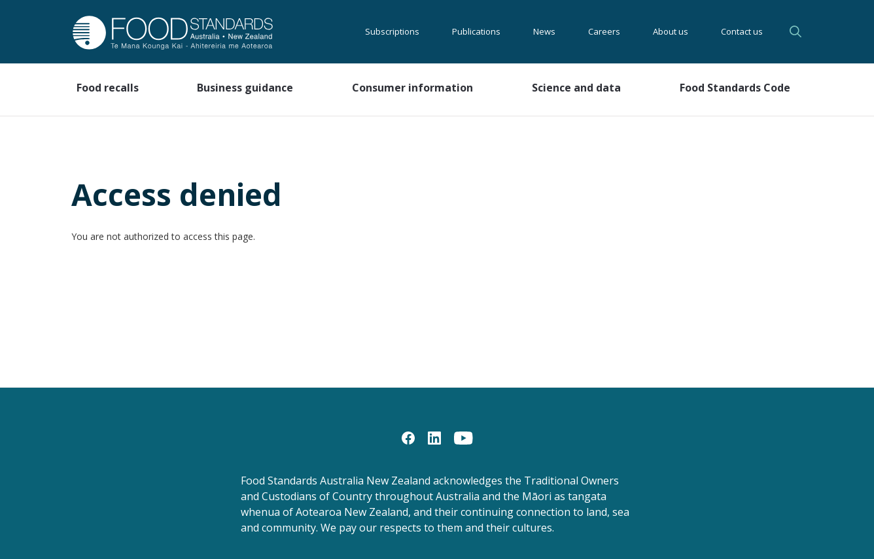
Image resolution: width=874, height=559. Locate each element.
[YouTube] (463, 437)
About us (670, 31)
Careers (604, 31)
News (544, 31)
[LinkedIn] (434, 437)
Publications (476, 31)
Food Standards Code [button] (735, 87)
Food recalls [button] (108, 87)
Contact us (742, 31)
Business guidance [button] (245, 87)
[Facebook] (408, 437)
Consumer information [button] (412, 87)
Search (795, 31)
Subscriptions (392, 31)
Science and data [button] (576, 87)
